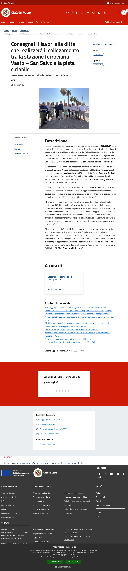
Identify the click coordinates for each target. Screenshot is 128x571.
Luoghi (98, 512)
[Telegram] (98, 12)
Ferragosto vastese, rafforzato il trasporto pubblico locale (69, 339)
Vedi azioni (109, 44)
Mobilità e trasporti (40, 513)
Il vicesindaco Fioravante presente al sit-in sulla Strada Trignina (72, 329)
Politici (4, 509)
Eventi (98, 516)
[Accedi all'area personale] (115, 3)
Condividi (98, 44)
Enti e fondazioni (7, 505)
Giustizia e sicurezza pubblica (75, 497)
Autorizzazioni (69, 513)
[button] (64, 567)
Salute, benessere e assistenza (76, 509)
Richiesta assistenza (41, 541)
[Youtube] (87, 12)
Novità (14, 30)
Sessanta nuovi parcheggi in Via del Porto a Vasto (66, 326)
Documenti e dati (7, 517)
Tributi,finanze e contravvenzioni (77, 501)
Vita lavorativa (38, 501)
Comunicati (24, 30)
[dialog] (64, 557)
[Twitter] (81, 12)
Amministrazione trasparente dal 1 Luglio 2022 (77, 538)
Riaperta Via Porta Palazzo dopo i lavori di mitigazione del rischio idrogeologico (78, 310)
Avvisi (98, 501)
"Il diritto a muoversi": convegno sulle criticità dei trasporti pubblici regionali (77, 323)
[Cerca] (124, 12)
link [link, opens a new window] (86, 557)
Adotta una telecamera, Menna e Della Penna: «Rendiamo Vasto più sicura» (77, 313)
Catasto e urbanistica (41, 509)
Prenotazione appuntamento (44, 529)
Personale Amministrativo (11, 513)
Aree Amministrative (9, 497)
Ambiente (68, 505)
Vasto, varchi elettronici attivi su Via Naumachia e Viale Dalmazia (72, 342)
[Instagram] (92, 12)
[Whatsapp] (103, 12)
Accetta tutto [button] (55, 562)
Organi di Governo (8, 493)
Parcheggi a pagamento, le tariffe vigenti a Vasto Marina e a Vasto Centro (76, 307)
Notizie (98, 493)
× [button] (125, 546)
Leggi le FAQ (37, 537)
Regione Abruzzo (7, 3)
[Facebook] (75, 12)
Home (6, 30)
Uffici (3, 501)
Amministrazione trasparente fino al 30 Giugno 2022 (78, 531)
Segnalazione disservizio (42, 533)
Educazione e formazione (74, 492)
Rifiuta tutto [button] (73, 562)
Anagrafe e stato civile (41, 493)
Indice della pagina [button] (20, 137)
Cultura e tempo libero (41, 497)
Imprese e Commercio (41, 505)
